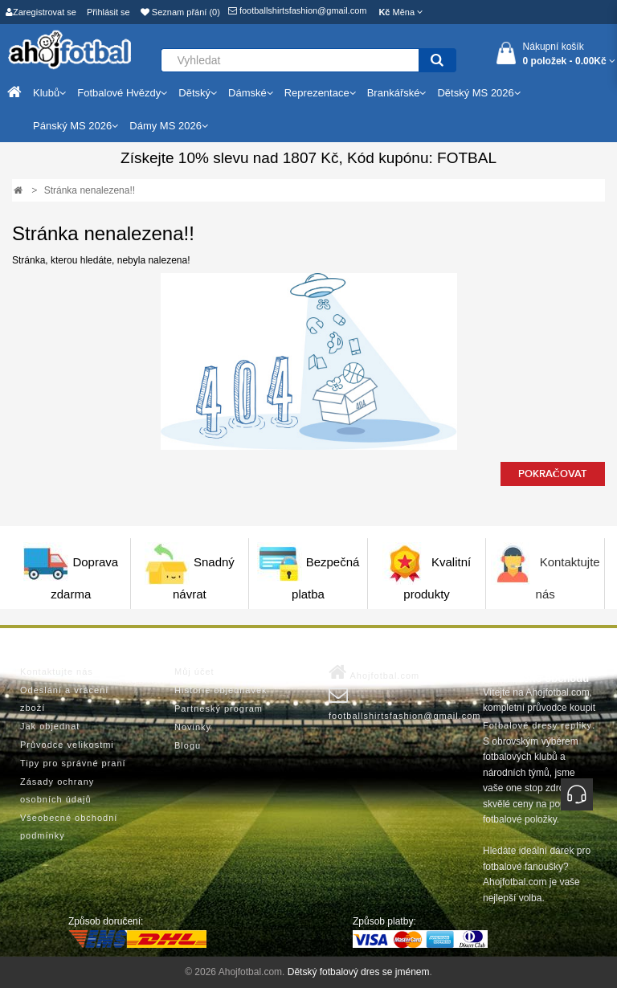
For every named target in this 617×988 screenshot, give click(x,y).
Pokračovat (552, 473)
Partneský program (218, 708)
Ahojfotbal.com (374, 672)
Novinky (192, 727)
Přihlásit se (108, 12)
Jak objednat (50, 726)
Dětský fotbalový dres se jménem (359, 972)
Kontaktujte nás (56, 671)
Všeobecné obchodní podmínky (68, 826)
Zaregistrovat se (41, 12)
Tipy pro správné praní (73, 763)
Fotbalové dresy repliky (537, 725)
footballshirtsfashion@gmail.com (297, 10)
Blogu (187, 745)
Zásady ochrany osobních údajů (57, 790)
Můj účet (194, 671)
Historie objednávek (221, 690)
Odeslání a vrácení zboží (64, 698)
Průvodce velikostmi (67, 744)
